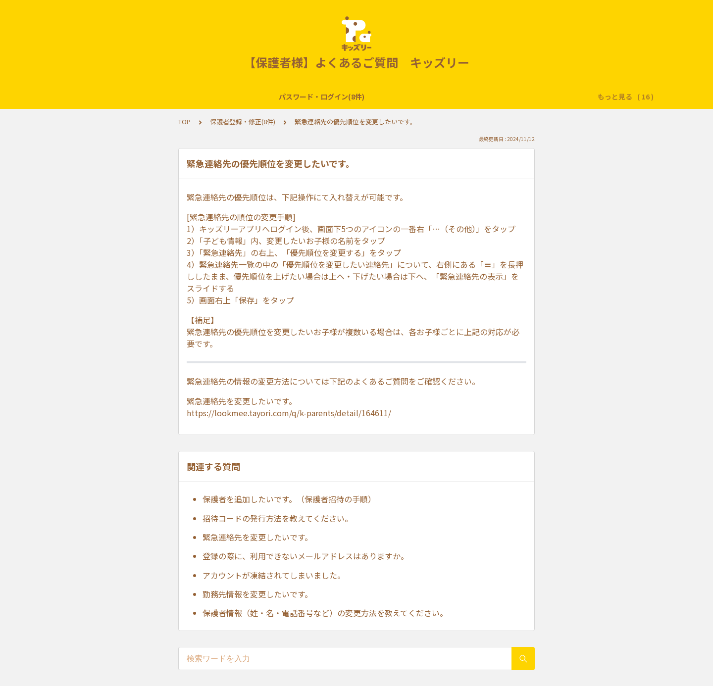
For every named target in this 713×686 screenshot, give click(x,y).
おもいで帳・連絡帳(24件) (373, 96)
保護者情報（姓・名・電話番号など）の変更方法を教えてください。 (325, 613)
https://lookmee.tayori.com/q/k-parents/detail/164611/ (289, 413)
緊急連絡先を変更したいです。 (257, 537)
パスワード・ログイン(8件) (107, 96)
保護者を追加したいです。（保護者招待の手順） (289, 499)
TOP (184, 121)
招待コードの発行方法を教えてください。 (278, 518)
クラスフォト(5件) (458, 96)
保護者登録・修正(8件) (242, 121)
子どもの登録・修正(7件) (540, 96)
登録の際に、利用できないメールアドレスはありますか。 (305, 556)
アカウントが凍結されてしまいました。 (274, 575)
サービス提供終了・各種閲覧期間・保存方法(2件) (240, 96)
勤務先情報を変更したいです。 (257, 594)
